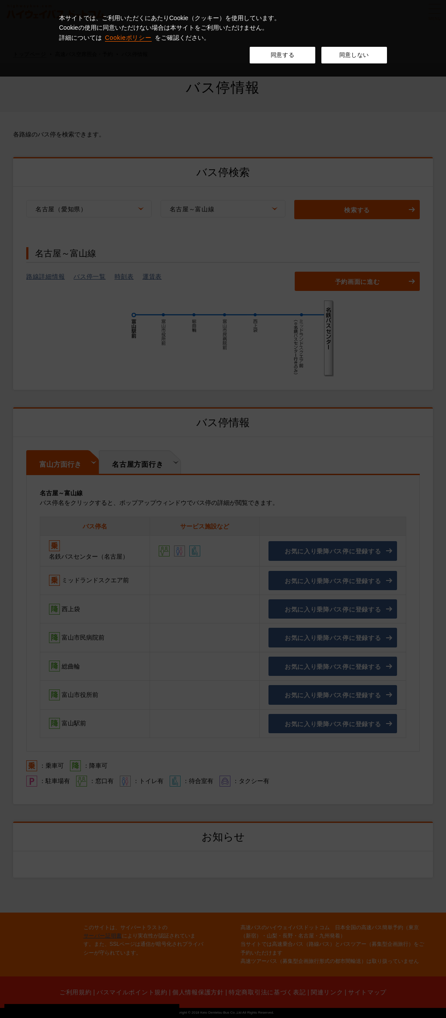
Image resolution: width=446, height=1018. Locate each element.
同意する (283, 55)
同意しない (354, 55)
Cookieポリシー (128, 37)
